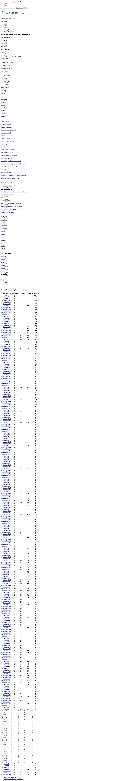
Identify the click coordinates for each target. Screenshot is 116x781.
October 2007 (6, 656)
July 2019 (6, 387)
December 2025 (6, 307)
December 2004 (6, 774)
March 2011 (6, 578)
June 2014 (7, 504)
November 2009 (6, 608)
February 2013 (7, 534)
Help (5, 777)
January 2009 (6, 626)
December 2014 (6, 493)
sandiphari (3, 102)
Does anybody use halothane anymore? (11, 161)
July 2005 (6, 707)
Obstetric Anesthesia (6, 133)
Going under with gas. (6, 189)
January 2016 (6, 466)
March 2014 (6, 509)
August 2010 (6, 590)
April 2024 (7, 344)
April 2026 (7, 298)
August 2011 (6, 569)
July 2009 (6, 615)
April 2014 (7, 507)
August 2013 (6, 523)
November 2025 (6, 309)
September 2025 (6, 312)
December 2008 (6, 629)
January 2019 (6, 397)
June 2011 (7, 573)
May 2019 (6, 390)
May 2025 (6, 320)
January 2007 (6, 672)
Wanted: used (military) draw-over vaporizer (12, 206)
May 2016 (6, 459)
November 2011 (6, 564)
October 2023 (6, 357)
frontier (3, 96)
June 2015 (7, 481)
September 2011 (6, 567)
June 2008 (7, 640)
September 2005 (6, 703)
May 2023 (6, 366)
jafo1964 (3, 93)
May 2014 (6, 505)
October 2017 (6, 427)
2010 (6, 583)
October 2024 (6, 334)
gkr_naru (3, 262)
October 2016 (6, 450)
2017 (6, 422)
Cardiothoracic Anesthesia (7, 141)
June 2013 (7, 527)
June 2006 (7, 686)
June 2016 (7, 458)
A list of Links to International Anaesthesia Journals (14, 192)
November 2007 (6, 654)
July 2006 (6, 684)
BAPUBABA (4, 282)
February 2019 (7, 396)
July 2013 (6, 525)
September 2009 (6, 611)
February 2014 (7, 511)
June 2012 (7, 550)
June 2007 (7, 663)
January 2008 (6, 649)
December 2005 (6, 698)
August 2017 (6, 431)
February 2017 (7, 442)
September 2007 (6, 657)
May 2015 (6, 482)
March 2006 (6, 691)
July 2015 (6, 479)
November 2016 (6, 449)
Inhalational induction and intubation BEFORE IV (14, 175)
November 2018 (6, 403)
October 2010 (6, 587)
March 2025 (6, 323)
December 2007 (6, 652)
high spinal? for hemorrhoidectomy (10, 178)
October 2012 (6, 542)
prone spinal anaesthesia (7, 152)
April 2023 (7, 367)
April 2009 (7, 620)
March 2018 (6, 417)
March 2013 (6, 532)
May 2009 (6, 619)
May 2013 (6, 528)
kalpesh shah (4, 99)
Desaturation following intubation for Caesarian (13, 164)
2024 (6, 328)
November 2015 (6, 472)
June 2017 (7, 435)
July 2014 (6, 502)
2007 (6, 650)
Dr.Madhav (3, 249)
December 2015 (6, 470)
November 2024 (6, 332)
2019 (6, 380)
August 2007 (6, 659)
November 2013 (6, 518)
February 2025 (7, 325)
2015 (6, 468)
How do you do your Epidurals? (9, 155)
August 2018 (6, 408)
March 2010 (6, 599)
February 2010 (7, 601)
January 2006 (6, 695)
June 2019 (7, 389)
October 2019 (6, 381)
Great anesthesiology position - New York (11, 209)
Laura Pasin (4, 107)
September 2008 (6, 634)
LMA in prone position (6, 158)
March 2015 (6, 486)
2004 (6, 772)
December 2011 (7, 562)
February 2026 (7, 302)
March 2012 (6, 555)
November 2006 (6, 677)
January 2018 (6, 420)
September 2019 (6, 383)
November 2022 (6, 378)
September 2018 (6, 406)
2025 (6, 305)
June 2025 (7, 318)
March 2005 (6, 767)
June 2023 (7, 364)
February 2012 (7, 557)
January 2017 (6, 443)
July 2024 (6, 339)
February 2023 (7, 371)
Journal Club (4, 144)
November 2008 (6, 631)
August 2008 (6, 636)
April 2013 (7, 530)
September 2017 (6, 429)
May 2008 (6, 642)
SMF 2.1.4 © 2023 (9, 779)
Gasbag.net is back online (7, 212)
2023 (6, 351)
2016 (6, 445)
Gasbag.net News (5, 138)
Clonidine (3, 169)
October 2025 (6, 311)
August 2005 (6, 705)
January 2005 (6, 771)
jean (2, 243)
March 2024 (6, 346)
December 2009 (6, 606)
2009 (6, 604)
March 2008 (6, 645)
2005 (6, 696)
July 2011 (6, 571)
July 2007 (6, 661)
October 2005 (6, 702)
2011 (6, 560)
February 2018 (7, 419)
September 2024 (6, 335)
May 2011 (6, 574)
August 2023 (6, 360)
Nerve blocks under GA (7, 186)
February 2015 (7, 488)
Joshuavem (7, 75)
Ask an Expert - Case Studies (8, 130)
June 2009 (7, 617)
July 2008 (6, 638)
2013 (6, 514)
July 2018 (6, 410)
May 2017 (6, 436)
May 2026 (6, 297)
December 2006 (6, 675)
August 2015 (6, 477)
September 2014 (6, 498)
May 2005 (6, 764)
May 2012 (6, 551)
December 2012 (6, 539)
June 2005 (7, 709)
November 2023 (6, 355)
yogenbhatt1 (4, 90)
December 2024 (6, 330)
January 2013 (6, 535)
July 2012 (6, 548)
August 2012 (6, 546)
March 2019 (6, 394)
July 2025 (6, 316)
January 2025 (6, 327)
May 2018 (6, 413)
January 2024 (6, 350)
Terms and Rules (11, 777)
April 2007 (7, 666)
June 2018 (7, 412)
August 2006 (6, 682)
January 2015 (6, 489)
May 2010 (6, 596)
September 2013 (6, 521)
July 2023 (6, 362)
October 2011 (6, 565)
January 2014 (6, 512)
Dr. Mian (3, 110)
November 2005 (6, 700)
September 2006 (6, 680)
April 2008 (7, 643)
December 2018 (6, 401)
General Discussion (6, 124)
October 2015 (6, 473)
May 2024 (6, 343)
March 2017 (6, 440)
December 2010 (6, 585)
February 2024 (7, 348)
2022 (6, 374)
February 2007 (7, 670)
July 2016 (6, 456)
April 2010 (7, 597)
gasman (3, 105)
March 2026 (6, 300)
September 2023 (6, 358)
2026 (6, 295)
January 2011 (6, 581)
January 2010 (6, 603)
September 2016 (6, 452)
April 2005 (7, 765)
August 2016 (6, 454)
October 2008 (6, 633)
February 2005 (7, 769)
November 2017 (6, 426)
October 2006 (6, 679)
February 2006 (7, 693)
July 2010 (6, 592)
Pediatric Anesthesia (6, 135)
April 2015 (7, 484)
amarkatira (3, 277)
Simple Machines (18, 779)
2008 (6, 627)
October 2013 (6, 519)
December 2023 (6, 353)
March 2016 (6, 463)
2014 (6, 491)
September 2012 (6, 544)
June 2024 (7, 341)
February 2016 (7, 465)
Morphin (3, 197)
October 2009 (6, 610)
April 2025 (7, 321)
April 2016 (7, 461)
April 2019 (7, 392)
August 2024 (6, 337)
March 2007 (6, 668)
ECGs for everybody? (6, 172)
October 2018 (6, 404)
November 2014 (6, 495)
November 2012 (6, 541)
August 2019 (6, 385)
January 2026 (6, 304)
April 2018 (7, 415)
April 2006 (7, 689)
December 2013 (6, 516)
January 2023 (6, 373)
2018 (6, 399)
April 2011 (7, 576)
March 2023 (6, 369)
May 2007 (6, 665)
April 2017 (7, 438)
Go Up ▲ (19, 777)
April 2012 (7, 553)
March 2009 (6, 622)
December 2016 (6, 447)
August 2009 (6, 613)
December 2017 (6, 424)
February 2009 (7, 624)
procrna (3, 116)
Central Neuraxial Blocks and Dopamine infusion (13, 166)
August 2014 (6, 500)
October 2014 (6, 496)
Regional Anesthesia (6, 127)
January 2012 (6, 558)
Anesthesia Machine (6, 200)
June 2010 (7, 594)
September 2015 (6, 475)
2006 (6, 673)
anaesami (3, 113)
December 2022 (6, 376)
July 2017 (6, 433)
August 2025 (6, 314)
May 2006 (6, 688)
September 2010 (6, 588)
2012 (6, 537)
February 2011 (7, 580)
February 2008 (7, 647)
